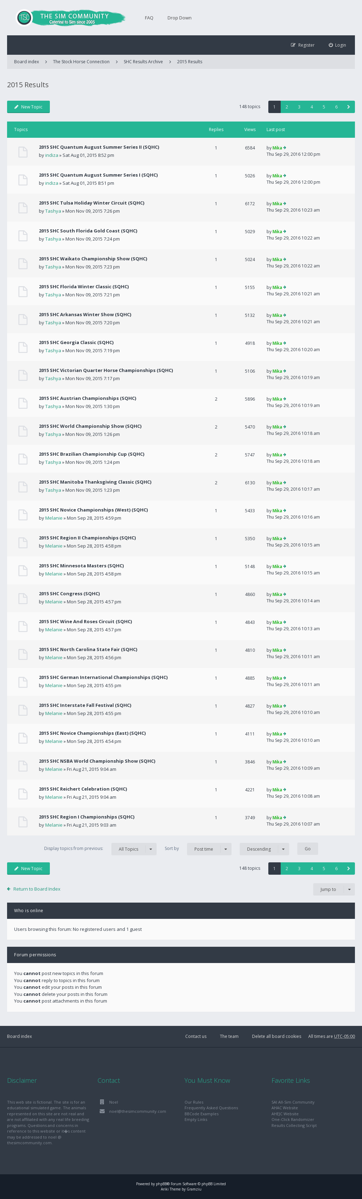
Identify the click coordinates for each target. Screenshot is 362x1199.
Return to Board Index (36, 889)
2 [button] (287, 107)
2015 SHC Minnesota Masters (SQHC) (81, 565)
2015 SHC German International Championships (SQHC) (103, 677)
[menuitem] (338, 45)
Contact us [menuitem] (195, 1036)
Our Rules (194, 1102)
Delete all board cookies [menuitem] (276, 1036)
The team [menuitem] (229, 1036)
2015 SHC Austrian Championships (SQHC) (87, 398)
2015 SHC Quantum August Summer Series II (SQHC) (99, 147)
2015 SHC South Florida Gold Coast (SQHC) (88, 231)
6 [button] (336, 107)
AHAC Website (285, 1107)
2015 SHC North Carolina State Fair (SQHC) (88, 649)
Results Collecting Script (294, 1125)
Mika (277, 148)
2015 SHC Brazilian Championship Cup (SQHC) (91, 454)
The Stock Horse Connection (81, 62)
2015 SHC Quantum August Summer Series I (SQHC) (98, 175)
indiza (51, 155)
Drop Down (180, 17)
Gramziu (194, 1189)
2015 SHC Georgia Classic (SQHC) (76, 342)
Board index (19, 1036)
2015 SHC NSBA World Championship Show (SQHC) (97, 761)
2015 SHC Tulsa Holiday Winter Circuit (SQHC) (91, 203)
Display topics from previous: (100, 849)
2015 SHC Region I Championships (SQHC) (86, 817)
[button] (349, 107)
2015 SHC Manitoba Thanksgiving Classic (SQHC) (95, 482)
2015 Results (189, 62)
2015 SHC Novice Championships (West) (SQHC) (93, 510)
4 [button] (311, 107)
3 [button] (299, 107)
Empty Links (196, 1119)
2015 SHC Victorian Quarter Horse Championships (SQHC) (106, 370)
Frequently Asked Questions (211, 1107)
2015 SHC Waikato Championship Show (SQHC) (93, 258)
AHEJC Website (285, 1113)
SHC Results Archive (143, 62)
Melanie (54, 518)
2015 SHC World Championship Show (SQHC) (90, 426)
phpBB (161, 1183)
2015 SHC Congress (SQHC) (69, 593)
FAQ (149, 17)
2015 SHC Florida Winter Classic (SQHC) (84, 286)
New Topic (28, 107)
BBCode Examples (201, 1113)
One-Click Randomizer (293, 1119)
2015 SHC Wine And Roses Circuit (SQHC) (85, 621)
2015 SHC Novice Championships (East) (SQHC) (92, 733)
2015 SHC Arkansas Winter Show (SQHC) (85, 314)
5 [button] (324, 107)
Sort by (198, 849)
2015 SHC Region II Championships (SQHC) (87, 537)
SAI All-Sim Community (293, 1102)
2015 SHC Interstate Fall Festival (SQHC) (85, 705)
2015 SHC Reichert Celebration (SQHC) (83, 789)
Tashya (53, 211)
